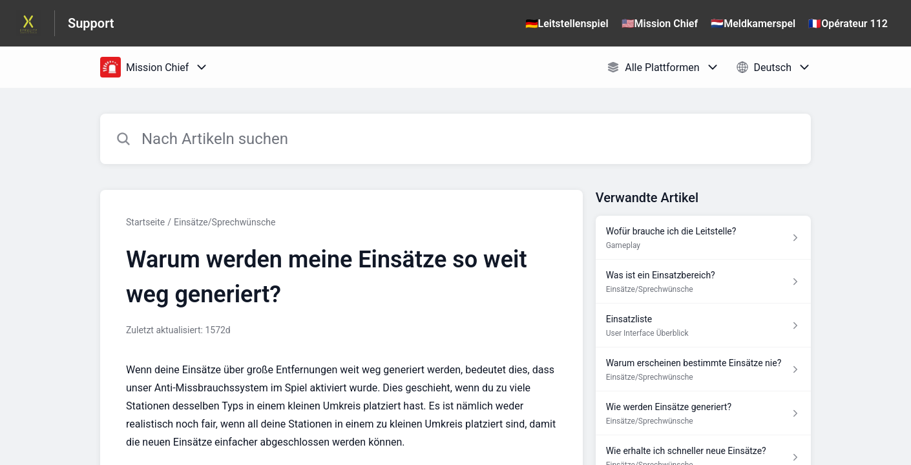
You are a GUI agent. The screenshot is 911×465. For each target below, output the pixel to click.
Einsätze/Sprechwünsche (224, 222)
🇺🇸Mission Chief (660, 23)
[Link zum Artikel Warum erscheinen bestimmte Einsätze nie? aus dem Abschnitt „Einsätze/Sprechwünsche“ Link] (703, 369)
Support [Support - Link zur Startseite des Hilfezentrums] (91, 23)
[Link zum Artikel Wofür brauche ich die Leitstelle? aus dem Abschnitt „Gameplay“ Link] (703, 238)
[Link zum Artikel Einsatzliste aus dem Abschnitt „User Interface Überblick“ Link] (703, 325)
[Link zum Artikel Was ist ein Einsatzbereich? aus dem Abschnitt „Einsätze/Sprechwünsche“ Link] (703, 282)
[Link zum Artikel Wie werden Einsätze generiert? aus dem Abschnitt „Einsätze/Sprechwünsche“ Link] (703, 413)
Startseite (145, 222)
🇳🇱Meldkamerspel (753, 23)
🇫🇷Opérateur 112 (848, 23)
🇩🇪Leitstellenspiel (567, 23)
